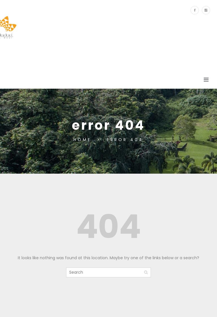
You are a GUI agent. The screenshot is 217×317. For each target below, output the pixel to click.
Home (83, 139)
